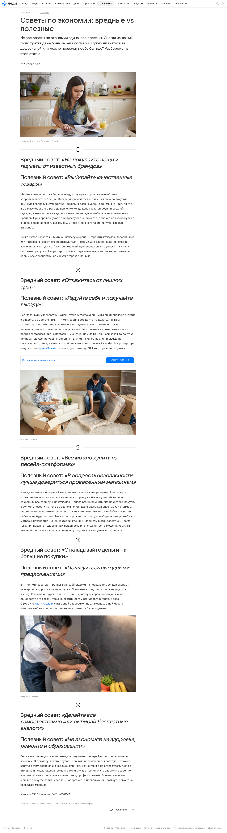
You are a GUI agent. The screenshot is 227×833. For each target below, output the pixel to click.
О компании (17, 828)
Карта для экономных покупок (38, 360)
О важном (44, 12)
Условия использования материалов (189, 828)
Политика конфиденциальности (157, 828)
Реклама (28, 828)
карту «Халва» (44, 603)
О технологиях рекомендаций (128, 828)
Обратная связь (215, 828)
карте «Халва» (46, 348)
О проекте (108, 828)
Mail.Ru (6, 828)
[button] (78, 104)
